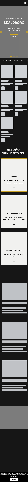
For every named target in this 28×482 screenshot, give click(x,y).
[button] (14, 36)
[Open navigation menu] (25, 2)
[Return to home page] (6, 3)
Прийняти (14, 479)
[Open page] (14, 167)
